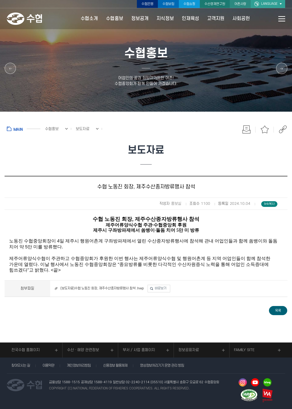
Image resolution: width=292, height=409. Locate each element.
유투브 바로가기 (255, 382)
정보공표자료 (188, 350)
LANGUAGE (269, 4)
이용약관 (48, 365)
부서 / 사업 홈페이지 (139, 350)
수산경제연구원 (214, 4)
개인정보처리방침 (79, 365)
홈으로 (23, 128)
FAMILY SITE (244, 350)
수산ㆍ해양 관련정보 (83, 350)
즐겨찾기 (265, 129)
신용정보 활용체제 (115, 365)
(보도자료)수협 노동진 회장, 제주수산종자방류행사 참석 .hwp (102, 288)
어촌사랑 (240, 4)
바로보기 (161, 288)
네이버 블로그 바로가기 (267, 382)
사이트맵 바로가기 (281, 18)
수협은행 (147, 4)
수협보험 (168, 4)
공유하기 (283, 129)
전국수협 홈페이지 (25, 350)
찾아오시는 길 (20, 365)
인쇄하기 (246, 129)
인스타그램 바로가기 (243, 382)
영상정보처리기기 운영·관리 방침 (162, 365)
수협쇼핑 (189, 4)
